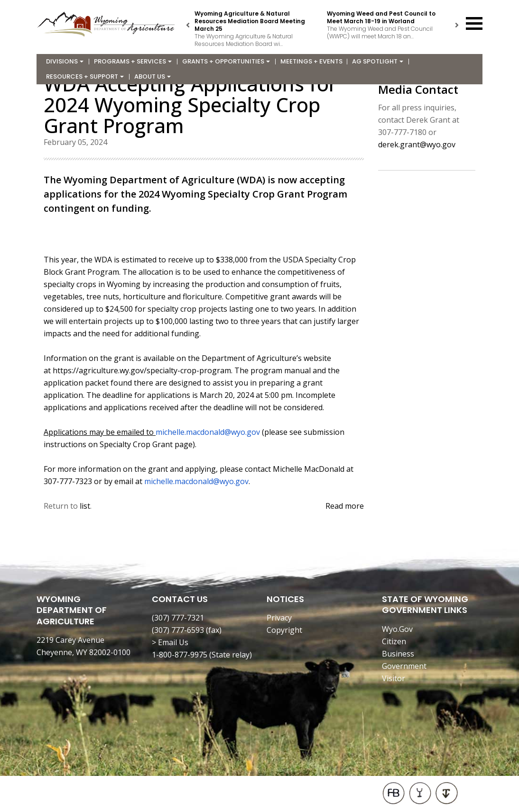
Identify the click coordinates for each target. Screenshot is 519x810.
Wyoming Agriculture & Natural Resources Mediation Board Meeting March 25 (250, 21)
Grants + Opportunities (226, 61)
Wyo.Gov (397, 629)
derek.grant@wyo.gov (416, 144)
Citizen (394, 641)
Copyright (284, 630)
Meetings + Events (311, 61)
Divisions (64, 61)
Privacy (279, 617)
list (85, 506)
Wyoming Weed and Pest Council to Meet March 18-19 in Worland (381, 17)
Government (404, 666)
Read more (344, 506)
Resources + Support (85, 76)
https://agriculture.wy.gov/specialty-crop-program (142, 370)
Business (398, 653)
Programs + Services (133, 61)
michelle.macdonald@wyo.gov (208, 432)
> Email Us (170, 642)
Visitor (393, 678)
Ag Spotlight (377, 61)
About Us (152, 76)
